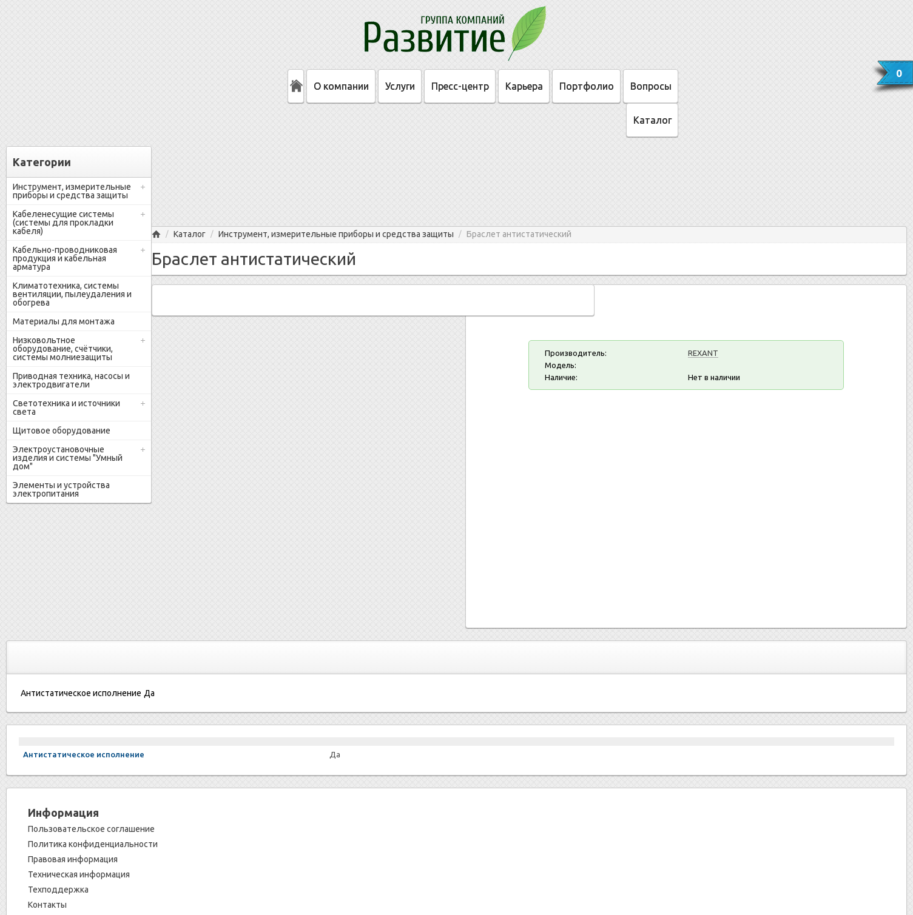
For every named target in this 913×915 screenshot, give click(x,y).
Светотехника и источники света (66, 407)
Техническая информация (79, 874)
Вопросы (651, 86)
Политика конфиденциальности (93, 844)
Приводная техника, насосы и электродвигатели (71, 380)
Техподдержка (58, 889)
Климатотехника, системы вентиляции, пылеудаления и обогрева (72, 294)
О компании (341, 86)
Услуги (400, 86)
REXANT (703, 353)
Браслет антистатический (519, 234)
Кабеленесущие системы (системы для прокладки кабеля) (63, 222)
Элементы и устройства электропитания (61, 489)
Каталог (652, 120)
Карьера (524, 86)
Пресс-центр (460, 86)
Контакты (47, 905)
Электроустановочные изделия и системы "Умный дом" (68, 457)
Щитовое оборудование (61, 430)
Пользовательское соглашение (91, 829)
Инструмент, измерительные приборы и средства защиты (72, 191)
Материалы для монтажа (64, 321)
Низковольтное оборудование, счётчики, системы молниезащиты (63, 348)
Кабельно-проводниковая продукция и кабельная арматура (65, 258)
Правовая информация (73, 859)
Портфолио (586, 86)
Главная (156, 234)
